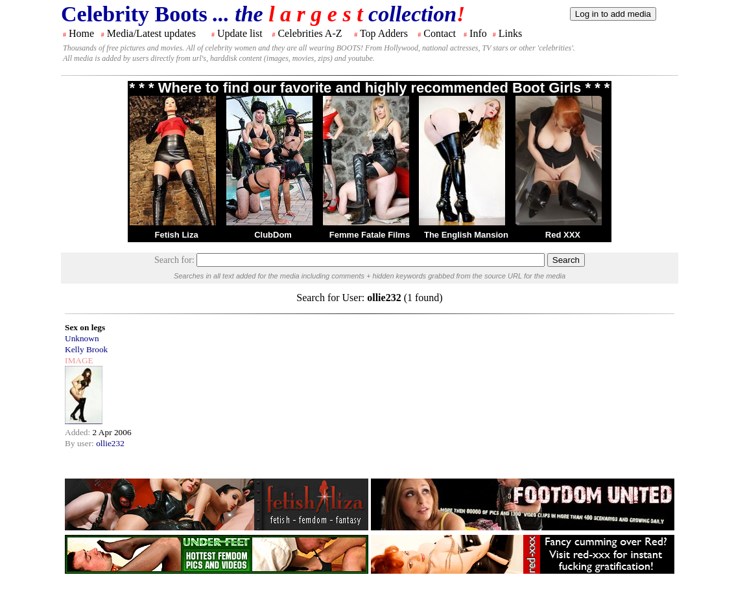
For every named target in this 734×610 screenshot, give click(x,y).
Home (81, 33)
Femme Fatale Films (369, 235)
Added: (79, 432)
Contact (439, 33)
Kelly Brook (86, 349)
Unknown (82, 338)
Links (510, 33)
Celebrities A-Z (310, 33)
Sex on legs (85, 327)
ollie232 (110, 443)
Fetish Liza (176, 235)
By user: (80, 443)
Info (478, 33)
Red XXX (562, 235)
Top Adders (384, 33)
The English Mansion (466, 235)
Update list (240, 33)
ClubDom (273, 235)
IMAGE (79, 360)
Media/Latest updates (151, 33)
